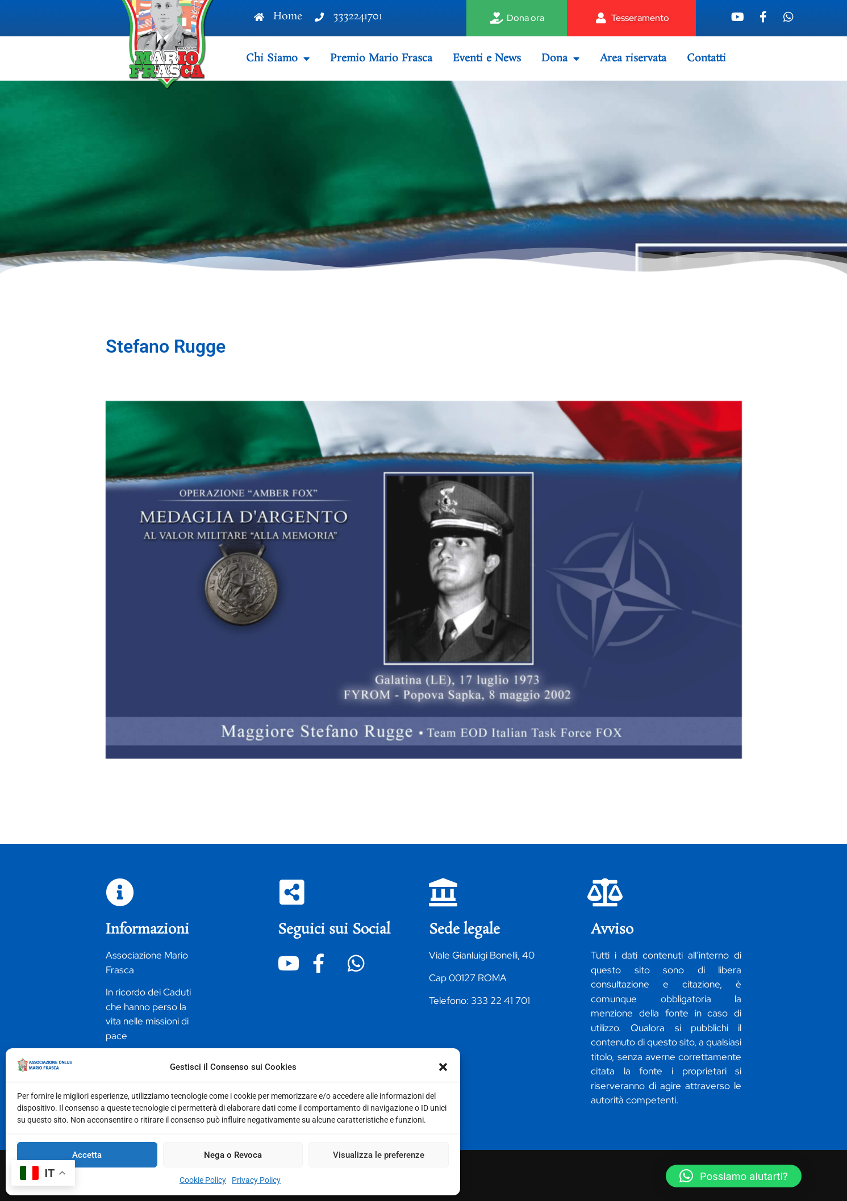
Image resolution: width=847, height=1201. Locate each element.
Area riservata (633, 58)
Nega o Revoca (233, 1155)
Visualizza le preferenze (378, 1155)
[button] (443, 1067)
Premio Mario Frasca (381, 58)
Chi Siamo (278, 58)
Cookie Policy (203, 1180)
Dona (560, 58)
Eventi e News (487, 58)
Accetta (87, 1155)
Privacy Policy (256, 1180)
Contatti (706, 58)
